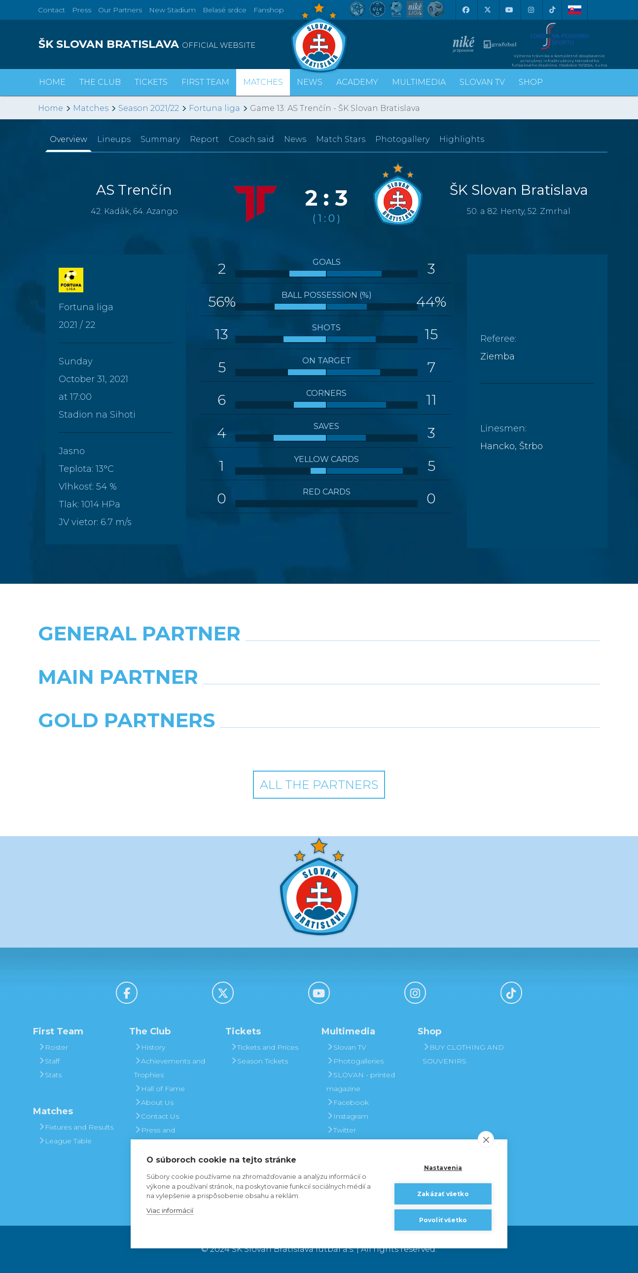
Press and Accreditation (156, 1137)
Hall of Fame (159, 1088)
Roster (53, 1047)
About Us (154, 1102)
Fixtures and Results (75, 1127)
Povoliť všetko (443, 1220)
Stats (50, 1074)
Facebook (347, 1102)
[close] (486, 1139)
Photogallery (402, 139)
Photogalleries (355, 1061)
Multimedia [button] (419, 82)
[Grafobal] (247, 702)
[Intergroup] (247, 745)
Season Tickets (259, 1061)
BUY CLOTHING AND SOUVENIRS (463, 1054)
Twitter (341, 1130)
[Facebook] (465, 10)
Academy (357, 82)
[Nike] (319, 659)
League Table (65, 1140)
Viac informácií (169, 1210)
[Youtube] (509, 10)
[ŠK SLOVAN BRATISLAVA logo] (175, 44)
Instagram (347, 1116)
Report (204, 139)
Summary (160, 139)
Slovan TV (482, 82)
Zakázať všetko (443, 1194)
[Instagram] (530, 10)
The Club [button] (100, 82)
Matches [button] (263, 82)
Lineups (114, 139)
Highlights (461, 139)
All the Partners (319, 785)
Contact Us (156, 1116)
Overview (68, 139)
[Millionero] (391, 702)
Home (50, 108)
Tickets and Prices (264, 1047)
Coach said (251, 139)
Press (81, 9)
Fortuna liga (214, 108)
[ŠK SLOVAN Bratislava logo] (319, 37)
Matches (90, 108)
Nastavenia (443, 1167)
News (309, 82)
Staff (49, 1061)
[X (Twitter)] (487, 10)
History (149, 1047)
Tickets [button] (151, 82)
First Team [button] (205, 82)
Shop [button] (531, 82)
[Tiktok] (552, 10)
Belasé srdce (225, 9)
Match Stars (340, 139)
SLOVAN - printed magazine (360, 1081)
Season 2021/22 (148, 108)
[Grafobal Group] (391, 745)
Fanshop (268, 9)
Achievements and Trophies (169, 1068)
